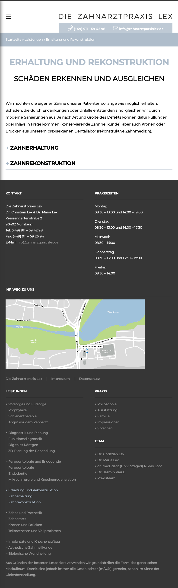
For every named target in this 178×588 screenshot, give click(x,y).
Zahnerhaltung (34, 148)
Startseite (13, 39)
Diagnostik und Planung (28, 433)
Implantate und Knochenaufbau (34, 541)
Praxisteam (106, 478)
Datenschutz (89, 379)
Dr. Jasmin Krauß (111, 472)
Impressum (60, 379)
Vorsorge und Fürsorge (27, 404)
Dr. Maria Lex (107, 460)
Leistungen (34, 39)
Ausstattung (107, 410)
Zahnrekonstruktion (43, 163)
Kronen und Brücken (25, 525)
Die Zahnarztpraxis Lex (24, 379)
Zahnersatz (17, 519)
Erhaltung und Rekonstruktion (33, 490)
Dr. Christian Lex (110, 454)
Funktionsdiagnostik (25, 439)
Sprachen (104, 428)
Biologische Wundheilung (29, 553)
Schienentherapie (22, 416)
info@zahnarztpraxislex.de (37, 242)
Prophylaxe (17, 410)
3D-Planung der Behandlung (31, 451)
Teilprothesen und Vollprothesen (34, 531)
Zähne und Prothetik (25, 513)
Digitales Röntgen (23, 445)
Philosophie (106, 404)
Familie (103, 416)
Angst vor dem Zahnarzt (28, 422)
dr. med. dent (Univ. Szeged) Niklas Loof (129, 466)
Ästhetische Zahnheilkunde (30, 547)
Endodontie (17, 473)
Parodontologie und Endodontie (34, 461)
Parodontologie (21, 467)
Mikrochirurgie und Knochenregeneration (42, 479)
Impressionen (108, 422)
